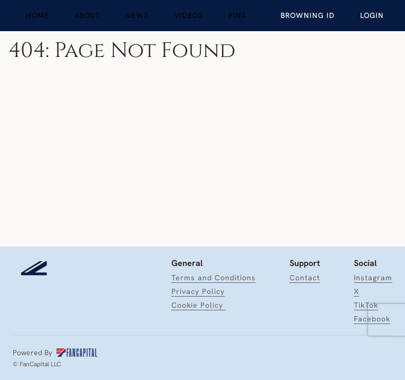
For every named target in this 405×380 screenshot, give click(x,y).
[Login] (372, 15)
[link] (37, 15)
